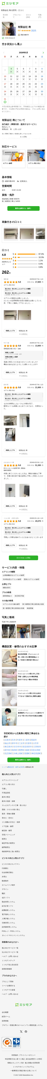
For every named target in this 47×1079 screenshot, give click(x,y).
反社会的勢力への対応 (34, 1059)
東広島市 (8, 747)
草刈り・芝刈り (7, 818)
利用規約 (15, 1055)
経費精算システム (8, 910)
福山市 (7, 743)
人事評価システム (8, 918)
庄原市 (29, 743)
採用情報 (5, 1021)
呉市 (13, 740)
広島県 (22, 767)
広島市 (7, 740)
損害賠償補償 (7, 969)
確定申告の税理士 (8, 843)
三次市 (21, 743)
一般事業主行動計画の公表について (23, 1071)
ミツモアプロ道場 (8, 990)
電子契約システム (8, 914)
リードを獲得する (8, 986)
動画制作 (5, 881)
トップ (4, 767)
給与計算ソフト (7, 906)
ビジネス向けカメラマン (11, 864)
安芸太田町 (35, 750)
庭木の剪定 (6, 797)
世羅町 (27, 753)
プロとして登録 (7, 981)
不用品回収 (6, 793)
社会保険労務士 (7, 872)
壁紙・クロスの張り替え (11, 809)
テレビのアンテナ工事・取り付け (14, 805)
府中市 (14, 743)
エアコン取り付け (8, 784)
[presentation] (6, 16)
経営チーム (6, 1016)
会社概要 (5, 1012)
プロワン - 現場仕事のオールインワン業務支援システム (22, 1025)
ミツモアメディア (8, 960)
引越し (4, 788)
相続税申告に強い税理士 (11, 851)
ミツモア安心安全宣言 (10, 965)
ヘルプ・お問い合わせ (10, 956)
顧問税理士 (6, 847)
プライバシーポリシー (27, 1055)
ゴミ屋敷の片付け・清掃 (11, 822)
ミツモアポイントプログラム (23, 1067)
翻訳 (3, 893)
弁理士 (4, 877)
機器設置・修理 (13, 767)
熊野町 (21, 750)
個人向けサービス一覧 (10, 948)
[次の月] (43, 53)
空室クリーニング (8, 835)
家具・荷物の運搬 (8, 814)
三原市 (27, 740)
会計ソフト (6, 898)
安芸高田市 (27, 747)
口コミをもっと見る (23, 558)
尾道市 (34, 740)
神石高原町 (36, 753)
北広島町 (8, 753)
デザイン (5, 889)
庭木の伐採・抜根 (8, 801)
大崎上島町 (18, 753)
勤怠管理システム (8, 902)
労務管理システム (8, 923)
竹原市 (20, 740)
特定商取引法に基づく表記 (15, 1059)
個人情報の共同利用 (32, 1063)
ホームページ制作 (8, 885)
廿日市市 (17, 747)
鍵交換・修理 (7, 830)
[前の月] (4, 53)
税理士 (4, 839)
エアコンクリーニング (10, 780)
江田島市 (37, 747)
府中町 (7, 750)
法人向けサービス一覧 (10, 952)
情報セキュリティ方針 (16, 1063)
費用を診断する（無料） (23, 208)
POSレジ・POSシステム (11, 931)
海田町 (14, 750)
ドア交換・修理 (7, 826)
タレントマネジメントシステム (13, 935)
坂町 (28, 750)
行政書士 (5, 868)
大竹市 (36, 743)
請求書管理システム (9, 927)
